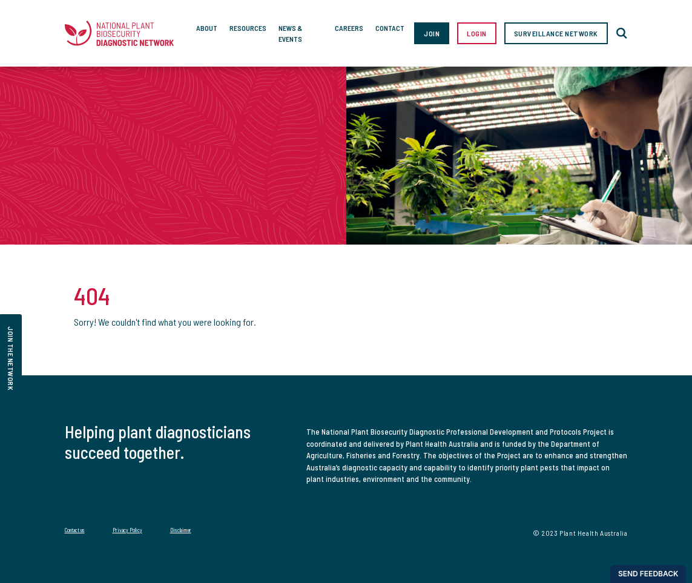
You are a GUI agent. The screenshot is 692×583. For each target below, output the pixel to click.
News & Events (290, 33)
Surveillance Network (556, 33)
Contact (389, 28)
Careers (349, 28)
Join (432, 33)
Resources (247, 28)
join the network (11, 358)
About (206, 28)
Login (477, 33)
